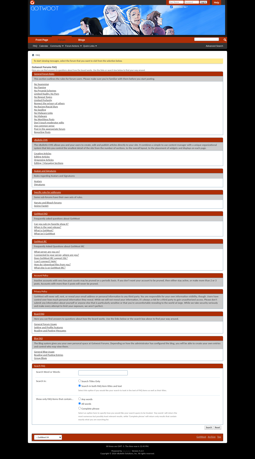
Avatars (38, 181)
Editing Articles (42, 156)
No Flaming (40, 87)
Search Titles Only (89, 381)
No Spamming (41, 84)
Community (55, 46)
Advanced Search (214, 46)
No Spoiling (40, 109)
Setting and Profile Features (48, 327)
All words (84, 403)
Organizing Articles (44, 159)
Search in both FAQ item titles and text (100, 386)
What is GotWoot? (43, 230)
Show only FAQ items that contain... (54, 399)
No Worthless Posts (44, 119)
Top (219, 436)
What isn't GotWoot (44, 233)
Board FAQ (39, 313)
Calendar (43, 46)
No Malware (40, 116)
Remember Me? (178, 7)
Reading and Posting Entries (48, 354)
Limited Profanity (43, 100)
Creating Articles (42, 153)
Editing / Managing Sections (48, 163)
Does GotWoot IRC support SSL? (51, 258)
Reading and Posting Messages (50, 330)
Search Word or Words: (48, 371)
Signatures (39, 184)
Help (216, 2)
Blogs (81, 40)
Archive (212, 436)
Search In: (41, 381)
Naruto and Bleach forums (48, 202)
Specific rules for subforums (47, 192)
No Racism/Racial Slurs (46, 106)
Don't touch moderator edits (49, 122)
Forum (61, 40)
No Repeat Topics (43, 96)
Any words (85, 399)
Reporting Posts (42, 132)
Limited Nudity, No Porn (46, 93)
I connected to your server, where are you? (56, 254)
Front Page (42, 40)
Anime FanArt (41, 205)
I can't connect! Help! (45, 261)
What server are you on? (47, 251)
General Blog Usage (44, 351)
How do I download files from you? (52, 264)
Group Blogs (40, 358)
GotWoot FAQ (40, 213)
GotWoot (201, 436)
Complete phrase (88, 408)
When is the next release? (47, 227)
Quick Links (89, 46)
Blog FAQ (38, 338)
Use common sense (44, 125)
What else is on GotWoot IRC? (50, 267)
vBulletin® (127, 451)
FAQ (35, 46)
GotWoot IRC (40, 241)
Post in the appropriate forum (49, 128)
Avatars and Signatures (45, 171)
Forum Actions (72, 46)
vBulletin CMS (41, 140)
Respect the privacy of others (49, 103)
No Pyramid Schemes (45, 90)
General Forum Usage (45, 324)
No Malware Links (43, 112)
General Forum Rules (44, 73)
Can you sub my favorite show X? (51, 223)
